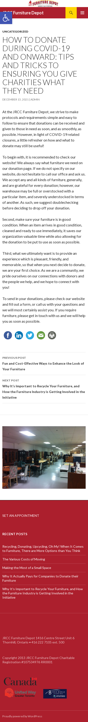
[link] (6, 18)
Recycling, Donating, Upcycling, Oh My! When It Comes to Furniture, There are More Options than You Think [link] (43, 548)
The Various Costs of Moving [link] (23, 559)
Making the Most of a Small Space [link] (26, 568)
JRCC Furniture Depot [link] (23, 12)
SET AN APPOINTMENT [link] (20, 515)
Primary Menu (82, 12)
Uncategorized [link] (15, 31)
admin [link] (35, 99)
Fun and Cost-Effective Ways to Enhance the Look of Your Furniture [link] (44, 363)
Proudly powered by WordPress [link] (22, 716)
